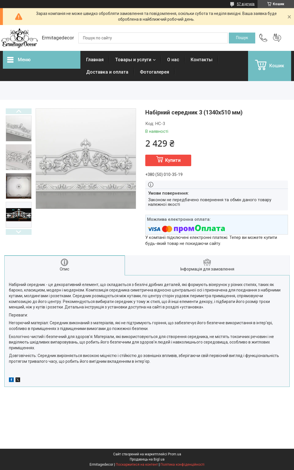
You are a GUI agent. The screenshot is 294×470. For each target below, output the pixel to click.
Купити (173, 160)
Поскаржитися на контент (137, 465)
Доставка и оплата (107, 72)
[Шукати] (242, 37)
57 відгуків (246, 4)
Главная (95, 59)
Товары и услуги (133, 59)
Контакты (201, 59)
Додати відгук (277, 38)
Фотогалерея (154, 72)
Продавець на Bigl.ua (147, 459)
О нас (173, 59)
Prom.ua (174, 454)
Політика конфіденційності (182, 465)
